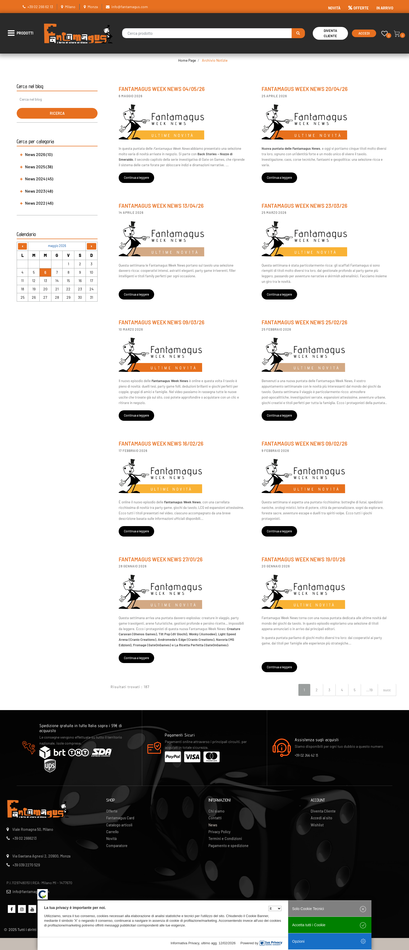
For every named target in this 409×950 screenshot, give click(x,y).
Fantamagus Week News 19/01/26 (303, 559)
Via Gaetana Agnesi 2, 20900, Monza (41, 856)
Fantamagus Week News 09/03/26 (161, 322)
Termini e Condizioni (225, 838)
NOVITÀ (334, 8)
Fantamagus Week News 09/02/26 (304, 443)
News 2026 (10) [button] (38, 154)
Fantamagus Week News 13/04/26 (161, 206)
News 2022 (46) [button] (39, 202)
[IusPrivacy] (271, 943)
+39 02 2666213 (25, 838)
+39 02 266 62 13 (40, 6)
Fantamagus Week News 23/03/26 (304, 206)
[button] (298, 33)
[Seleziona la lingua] (274, 908)
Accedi (364, 33)
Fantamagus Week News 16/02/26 (161, 443)
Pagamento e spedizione (228, 845)
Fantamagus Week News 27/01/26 (161, 559)
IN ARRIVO (384, 8)
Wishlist (317, 825)
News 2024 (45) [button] (39, 178)
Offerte (112, 811)
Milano (70, 6)
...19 (369, 690)
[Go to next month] (91, 246)
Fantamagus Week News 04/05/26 (162, 89)
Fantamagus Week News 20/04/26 (305, 89)
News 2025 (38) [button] (39, 166)
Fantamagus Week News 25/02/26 (304, 322)
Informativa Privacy (185, 943)
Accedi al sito (321, 818)
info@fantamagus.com (129, 6)
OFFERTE (358, 8)
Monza (93, 6)
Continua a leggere (136, 177)
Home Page (187, 60)
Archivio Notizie (214, 60)
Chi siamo (216, 811)
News (212, 825)
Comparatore (117, 845)
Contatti (215, 818)
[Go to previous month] (22, 246)
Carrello (112, 832)
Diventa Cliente (330, 33)
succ (387, 690)
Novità (111, 838)
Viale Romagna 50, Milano (32, 829)
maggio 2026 (57, 245)
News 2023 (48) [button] (39, 190)
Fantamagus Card (120, 818)
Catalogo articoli (119, 825)
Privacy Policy (219, 832)
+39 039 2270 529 (26, 865)
